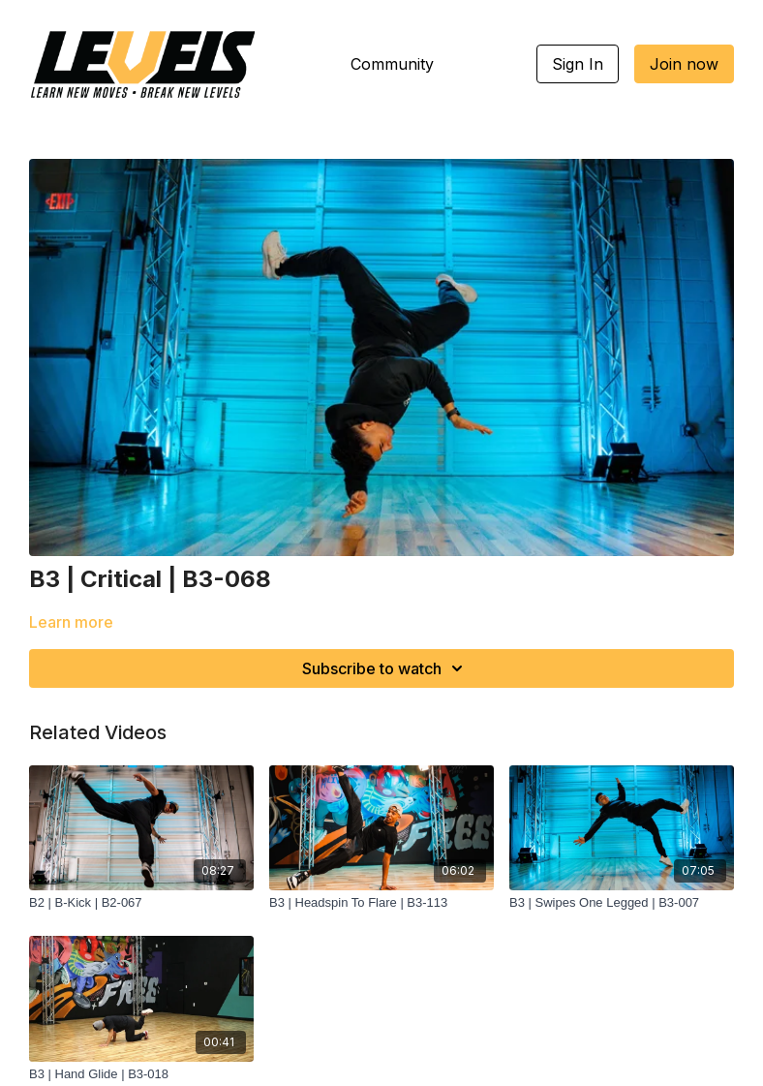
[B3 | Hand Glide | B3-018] (141, 1074)
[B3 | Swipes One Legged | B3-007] (621, 903)
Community (392, 64)
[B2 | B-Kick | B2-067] (141, 903)
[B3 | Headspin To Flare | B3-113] (381, 903)
